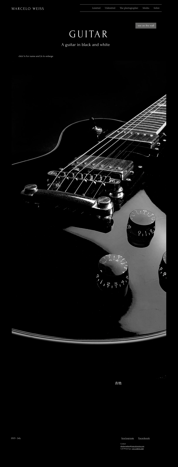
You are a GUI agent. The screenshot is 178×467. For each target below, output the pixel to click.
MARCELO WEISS (28, 9)
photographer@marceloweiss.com (132, 446)
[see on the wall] (145, 26)
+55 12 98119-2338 (138, 449)
